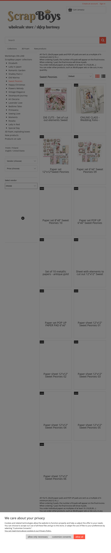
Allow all (79, 537)
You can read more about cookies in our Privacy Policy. (28, 530)
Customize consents (61, 537)
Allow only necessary (38, 537)
